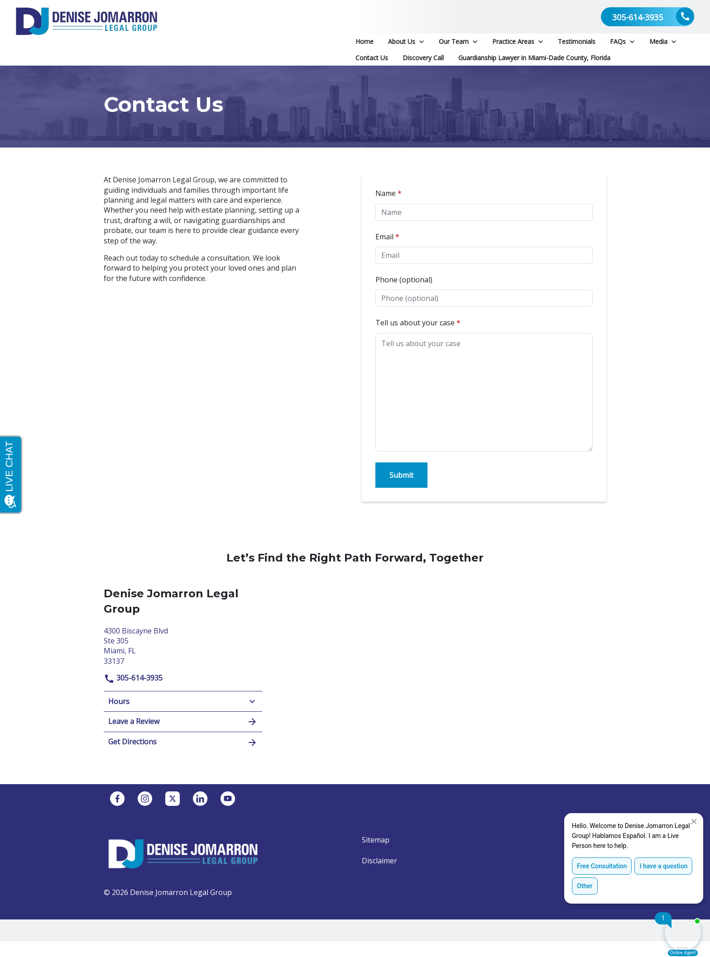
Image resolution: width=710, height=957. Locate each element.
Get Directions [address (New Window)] (183, 742)
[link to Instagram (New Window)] (145, 798)
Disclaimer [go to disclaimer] (379, 861)
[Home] (364, 41)
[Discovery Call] (423, 58)
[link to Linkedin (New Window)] (200, 798)
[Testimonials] (576, 41)
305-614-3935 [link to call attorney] (133, 678)
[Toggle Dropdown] (421, 41)
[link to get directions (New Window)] (183, 645)
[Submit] (401, 475)
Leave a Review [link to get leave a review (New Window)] (183, 721)
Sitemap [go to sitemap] (375, 840)
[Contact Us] (372, 58)
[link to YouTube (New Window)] (228, 798)
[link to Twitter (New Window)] (172, 798)
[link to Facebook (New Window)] (117, 798)
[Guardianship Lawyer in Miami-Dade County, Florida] (534, 58)
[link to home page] (86, 32)
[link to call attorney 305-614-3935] (647, 16)
